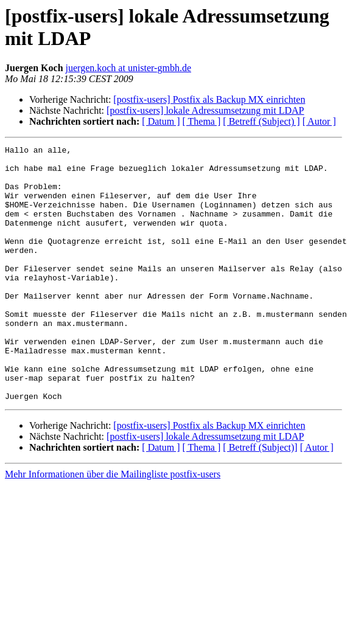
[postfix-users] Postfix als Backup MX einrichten (209, 99)
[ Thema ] (202, 121)
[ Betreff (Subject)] (260, 498)
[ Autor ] (319, 121)
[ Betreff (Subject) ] (261, 121)
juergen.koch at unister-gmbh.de (128, 68)
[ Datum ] (161, 121)
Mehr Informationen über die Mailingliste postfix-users (112, 525)
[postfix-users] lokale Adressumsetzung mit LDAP (205, 110)
